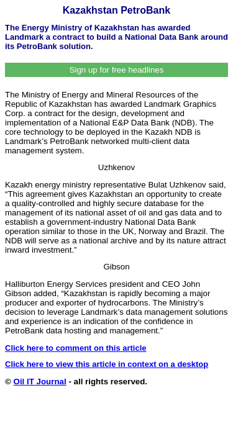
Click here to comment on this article (76, 348)
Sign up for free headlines (117, 69)
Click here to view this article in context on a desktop (106, 364)
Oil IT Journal (40, 381)
